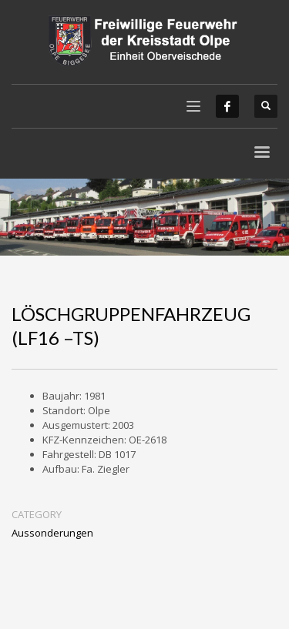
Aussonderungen (52, 533)
